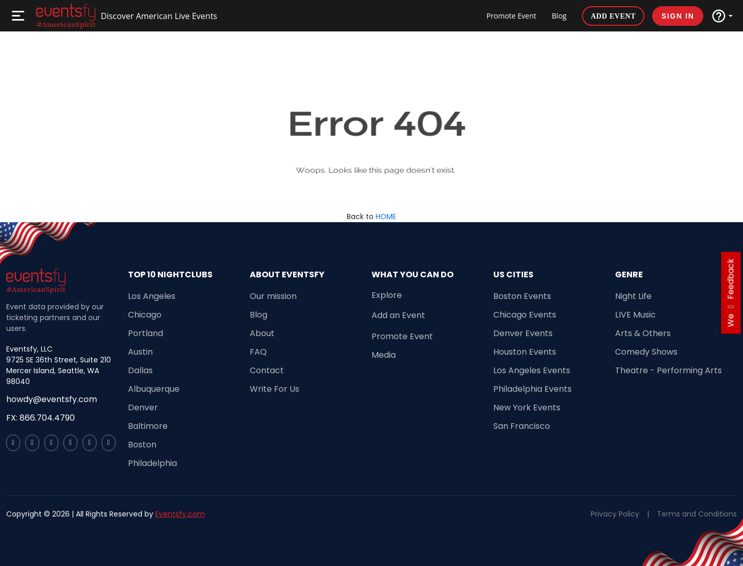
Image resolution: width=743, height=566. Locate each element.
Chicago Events (524, 315)
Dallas (140, 370)
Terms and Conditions (697, 514)
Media (384, 355)
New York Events (526, 407)
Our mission (273, 296)
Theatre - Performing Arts (668, 370)
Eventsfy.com (180, 514)
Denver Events (523, 333)
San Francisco (521, 426)
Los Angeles (151, 296)
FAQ (258, 352)
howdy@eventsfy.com (51, 399)
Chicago (144, 315)
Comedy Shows (646, 352)
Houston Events (524, 352)
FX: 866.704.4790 (40, 418)
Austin (140, 352)
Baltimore (148, 426)
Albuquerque (154, 389)
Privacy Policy (615, 514)
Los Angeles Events (531, 370)
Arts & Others (643, 333)
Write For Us (274, 389)
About (262, 333)
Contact (267, 370)
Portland (145, 333)
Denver (143, 407)
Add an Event (398, 315)
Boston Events (522, 296)
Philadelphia (152, 463)
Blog (559, 16)
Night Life (633, 296)
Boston (142, 445)
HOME (386, 216)
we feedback (731, 293)
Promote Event (512, 16)
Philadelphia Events (532, 389)
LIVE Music (635, 315)
